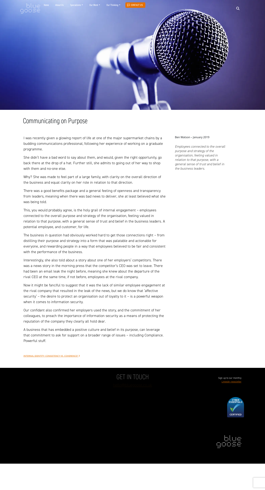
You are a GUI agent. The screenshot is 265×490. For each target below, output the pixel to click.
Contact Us (137, 5)
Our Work (93, 5)
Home (46, 5)
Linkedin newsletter (232, 381)
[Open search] (238, 8)
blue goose (30, 8)
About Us (59, 5)
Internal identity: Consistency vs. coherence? (51, 356)
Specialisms (75, 5)
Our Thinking (112, 5)
